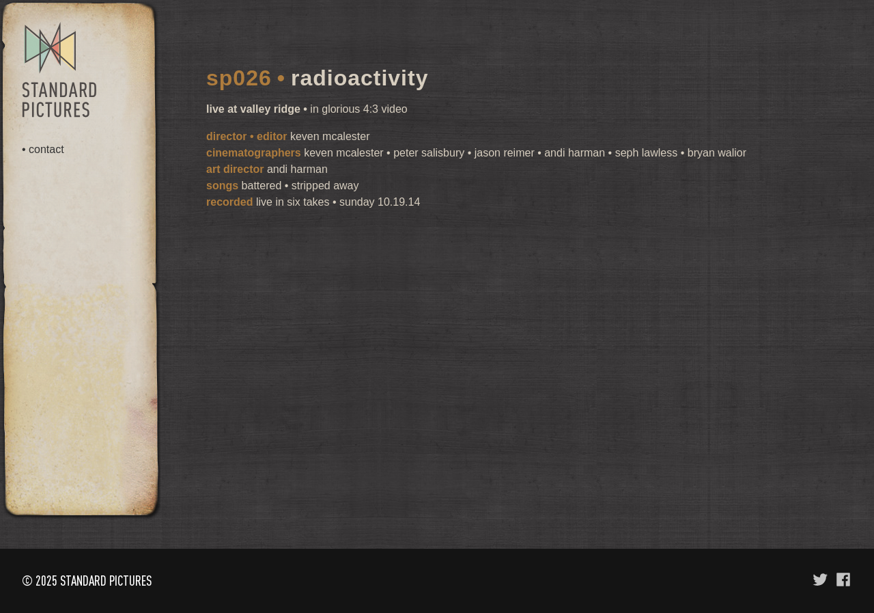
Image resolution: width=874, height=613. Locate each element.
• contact (43, 149)
